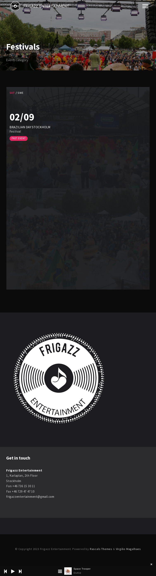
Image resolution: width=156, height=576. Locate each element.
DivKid (77, 573)
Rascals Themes (101, 549)
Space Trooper (82, 569)
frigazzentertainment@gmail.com (30, 497)
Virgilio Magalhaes (128, 549)
